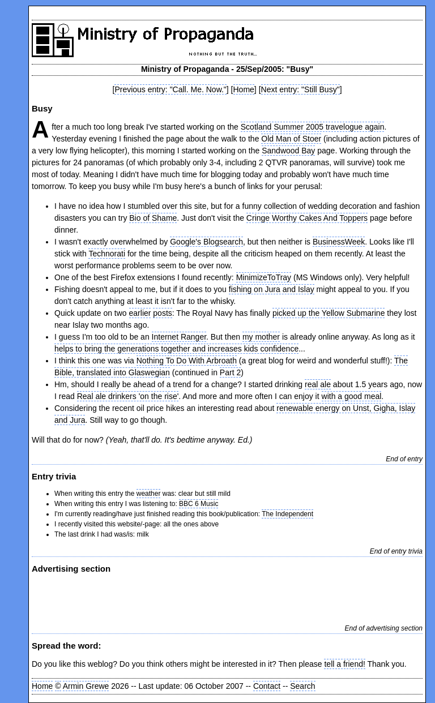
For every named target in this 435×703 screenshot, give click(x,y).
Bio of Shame (153, 217)
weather (149, 494)
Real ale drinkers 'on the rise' (128, 396)
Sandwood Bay (288, 150)
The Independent (287, 514)
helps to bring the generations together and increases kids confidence (176, 348)
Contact (266, 686)
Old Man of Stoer (291, 138)
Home (243, 89)
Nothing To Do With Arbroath (187, 360)
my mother (261, 336)
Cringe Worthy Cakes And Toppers (307, 217)
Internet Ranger (179, 336)
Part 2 (230, 372)
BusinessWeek (339, 241)
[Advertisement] (164, 598)
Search (302, 686)
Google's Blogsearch (206, 241)
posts (162, 313)
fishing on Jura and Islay (271, 289)
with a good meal (352, 396)
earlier (140, 313)
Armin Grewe (86, 686)
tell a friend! (344, 663)
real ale (318, 384)
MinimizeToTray (264, 277)
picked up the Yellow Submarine (328, 313)
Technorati (106, 253)
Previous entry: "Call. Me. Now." (170, 89)
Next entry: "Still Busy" (300, 89)
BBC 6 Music (198, 504)
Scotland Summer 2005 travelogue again (313, 126)
